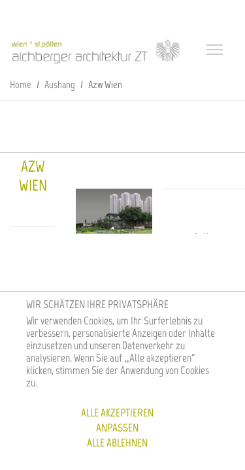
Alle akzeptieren (117, 412)
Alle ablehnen (117, 442)
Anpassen (117, 427)
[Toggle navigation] (216, 51)
